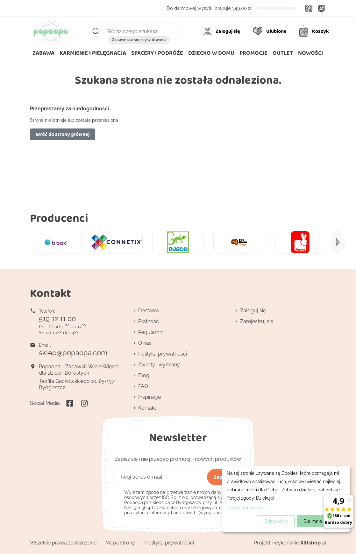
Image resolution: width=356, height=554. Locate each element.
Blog (143, 375)
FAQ (143, 386)
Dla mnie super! (319, 521)
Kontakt (147, 408)
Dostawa (148, 311)
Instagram (321, 8)
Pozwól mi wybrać (246, 507)
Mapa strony (120, 543)
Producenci (59, 217)
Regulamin (150, 332)
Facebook (308, 8)
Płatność (148, 321)
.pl (313, 543)
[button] (211, 53)
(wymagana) (182, 502)
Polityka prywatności (162, 354)
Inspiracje (149, 397)
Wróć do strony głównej (62, 134)
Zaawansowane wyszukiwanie (139, 40)
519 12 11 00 (57, 318)
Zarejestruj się (256, 321)
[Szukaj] (134, 31)
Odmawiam (276, 521)
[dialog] (286, 499)
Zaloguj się (253, 311)
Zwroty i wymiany (159, 365)
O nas (145, 343)
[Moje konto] (222, 31)
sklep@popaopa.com (73, 353)
